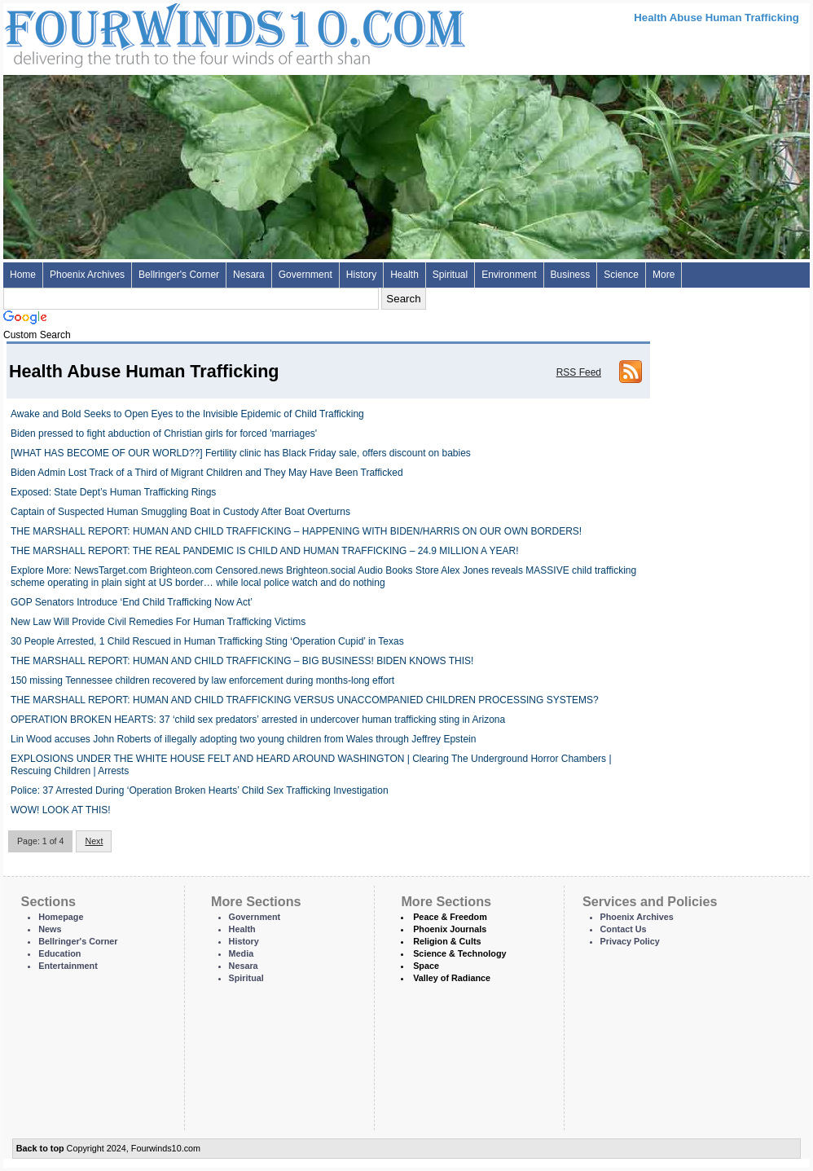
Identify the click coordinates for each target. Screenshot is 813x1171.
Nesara (249, 274)
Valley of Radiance (451, 978)
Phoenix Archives (87, 274)
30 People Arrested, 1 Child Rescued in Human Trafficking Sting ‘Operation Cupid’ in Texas (207, 641)
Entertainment (68, 966)
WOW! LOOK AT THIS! (61, 810)
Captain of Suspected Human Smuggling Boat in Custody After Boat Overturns (180, 511)
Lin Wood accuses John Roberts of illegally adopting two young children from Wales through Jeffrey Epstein (243, 739)
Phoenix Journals (449, 929)
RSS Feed (578, 372)
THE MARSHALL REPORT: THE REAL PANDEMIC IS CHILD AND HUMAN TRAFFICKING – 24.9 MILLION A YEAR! (265, 551)
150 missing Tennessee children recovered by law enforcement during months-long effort (202, 680)
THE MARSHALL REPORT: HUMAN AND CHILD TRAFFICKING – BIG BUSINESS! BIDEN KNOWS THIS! (242, 661)
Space (426, 966)
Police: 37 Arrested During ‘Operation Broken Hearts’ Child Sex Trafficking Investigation (200, 790)
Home (23, 274)
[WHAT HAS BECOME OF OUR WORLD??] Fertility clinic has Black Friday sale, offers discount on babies (241, 453)
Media (241, 953)
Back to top (40, 1148)
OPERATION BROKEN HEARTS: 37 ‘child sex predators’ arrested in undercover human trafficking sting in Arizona (258, 719)
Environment (508, 274)
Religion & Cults (447, 941)
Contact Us (623, 929)
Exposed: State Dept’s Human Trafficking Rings (113, 492)
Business (571, 274)
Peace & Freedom (450, 917)
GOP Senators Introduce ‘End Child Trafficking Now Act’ (132, 602)
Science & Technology (459, 953)
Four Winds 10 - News (166, 32)
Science (621, 274)
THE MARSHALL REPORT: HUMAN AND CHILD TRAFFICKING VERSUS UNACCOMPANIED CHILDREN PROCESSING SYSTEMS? (305, 700)
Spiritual (450, 274)
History (361, 274)
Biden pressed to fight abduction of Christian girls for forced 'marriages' (164, 433)
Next (94, 841)
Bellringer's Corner (178, 274)
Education (59, 953)
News (49, 929)
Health (404, 274)
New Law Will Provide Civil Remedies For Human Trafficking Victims (158, 621)
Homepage (60, 917)
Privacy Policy (630, 941)
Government (305, 274)
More (664, 274)
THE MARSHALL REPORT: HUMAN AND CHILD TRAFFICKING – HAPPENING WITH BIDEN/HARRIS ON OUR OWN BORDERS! (296, 531)
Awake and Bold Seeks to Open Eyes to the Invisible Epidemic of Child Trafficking (187, 414)
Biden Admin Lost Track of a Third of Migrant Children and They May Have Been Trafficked (207, 472)
